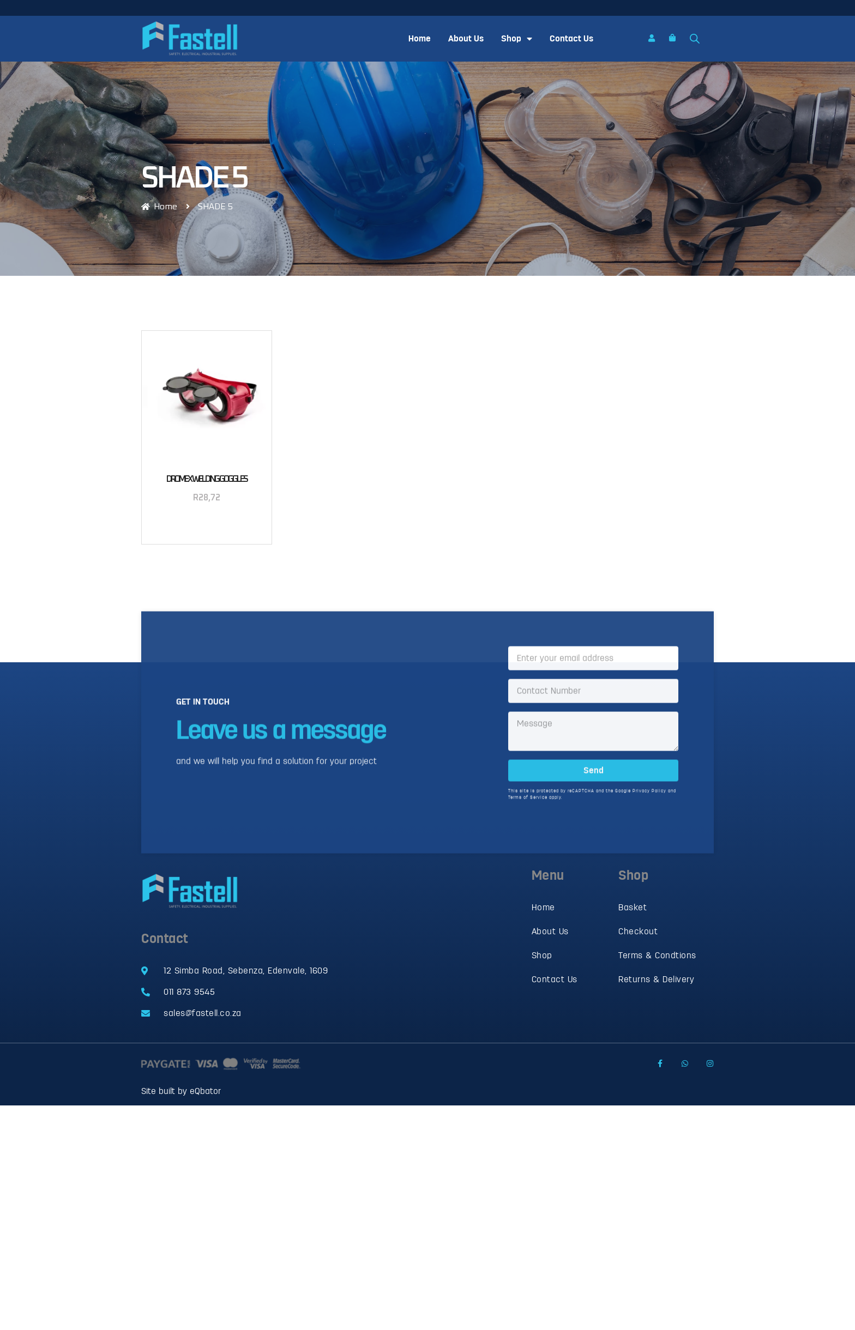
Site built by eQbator (181, 1091)
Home (419, 38)
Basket (632, 907)
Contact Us (571, 38)
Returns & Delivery (656, 979)
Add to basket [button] (207, 525)
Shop (516, 39)
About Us (466, 38)
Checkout (638, 931)
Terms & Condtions (657, 955)
